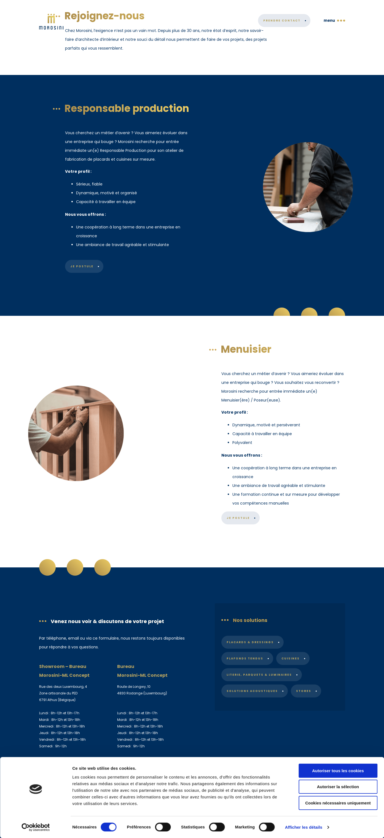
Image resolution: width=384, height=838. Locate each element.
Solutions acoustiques (252, 691)
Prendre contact (281, 25)
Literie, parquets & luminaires (259, 675)
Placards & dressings (250, 642)
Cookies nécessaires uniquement (338, 803)
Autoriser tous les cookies (338, 770)
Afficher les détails (303, 827)
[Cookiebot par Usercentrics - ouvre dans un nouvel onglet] (36, 827)
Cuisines (291, 658)
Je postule (81, 266)
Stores (304, 691)
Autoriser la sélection (338, 787)
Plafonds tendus (245, 658)
